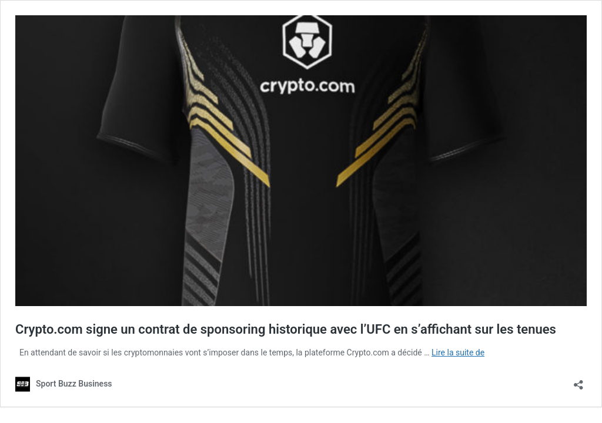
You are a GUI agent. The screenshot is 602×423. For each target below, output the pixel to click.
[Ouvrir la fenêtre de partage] (578, 381)
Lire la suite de (458, 352)
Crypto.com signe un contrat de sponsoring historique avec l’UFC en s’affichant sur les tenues (285, 329)
